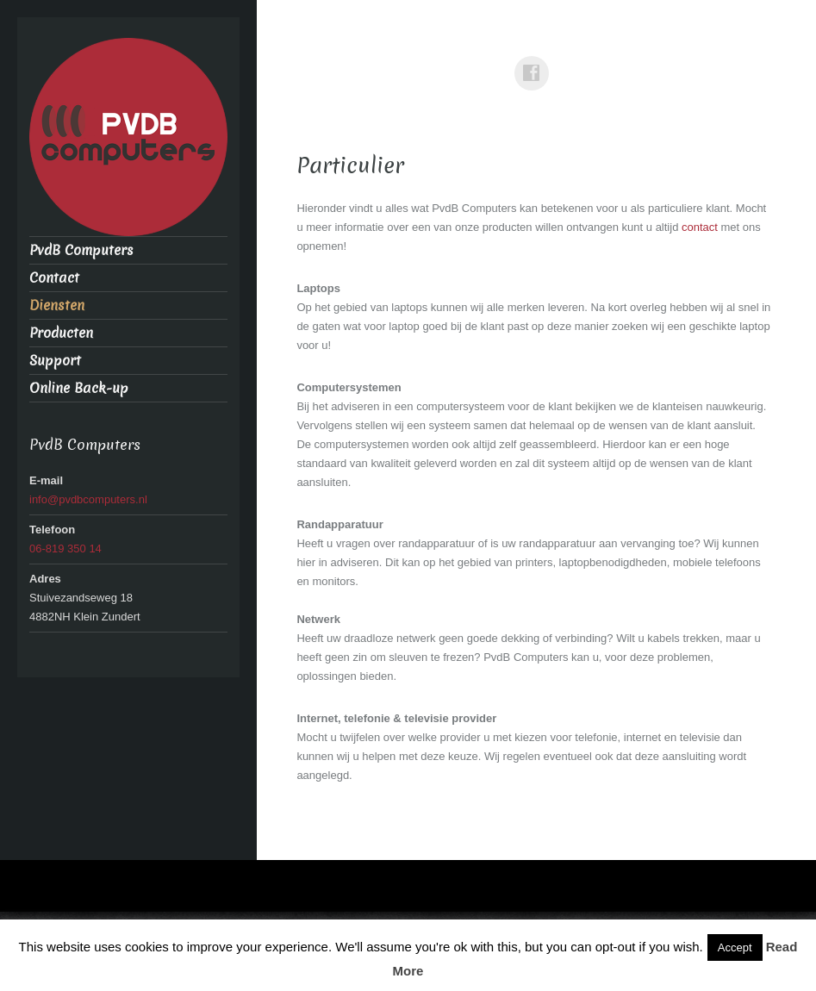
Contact (54, 278)
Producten (61, 333)
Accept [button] (735, 947)
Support (55, 361)
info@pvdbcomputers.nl (88, 499)
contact (701, 227)
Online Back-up (78, 388)
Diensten (56, 305)
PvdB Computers (81, 250)
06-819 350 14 (65, 548)
